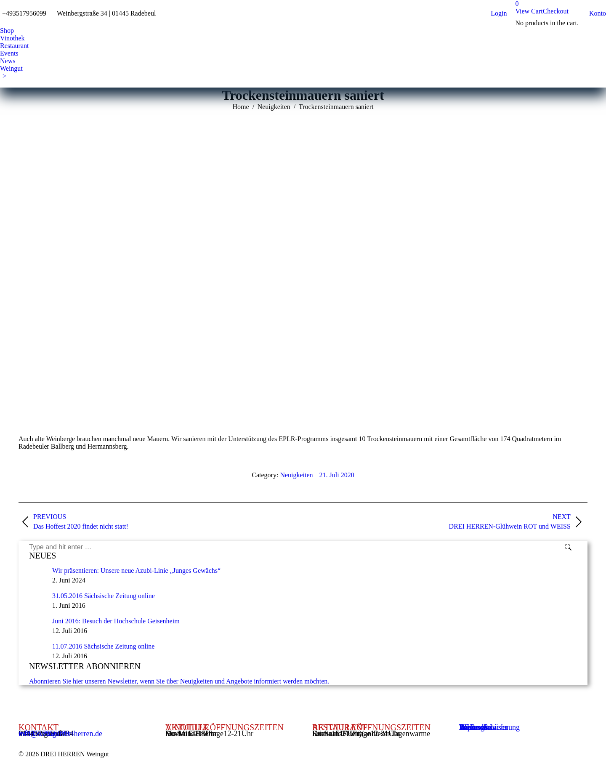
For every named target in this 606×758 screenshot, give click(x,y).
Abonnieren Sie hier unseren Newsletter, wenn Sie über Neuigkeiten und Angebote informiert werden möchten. (179, 681)
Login (499, 13)
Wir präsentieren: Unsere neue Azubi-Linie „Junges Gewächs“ (136, 570)
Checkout (556, 11)
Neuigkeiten (296, 475)
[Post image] (37, 575)
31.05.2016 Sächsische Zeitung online (103, 595)
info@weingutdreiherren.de (60, 733)
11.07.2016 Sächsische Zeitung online (103, 646)
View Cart (528, 11)
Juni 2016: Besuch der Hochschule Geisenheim (116, 621)
